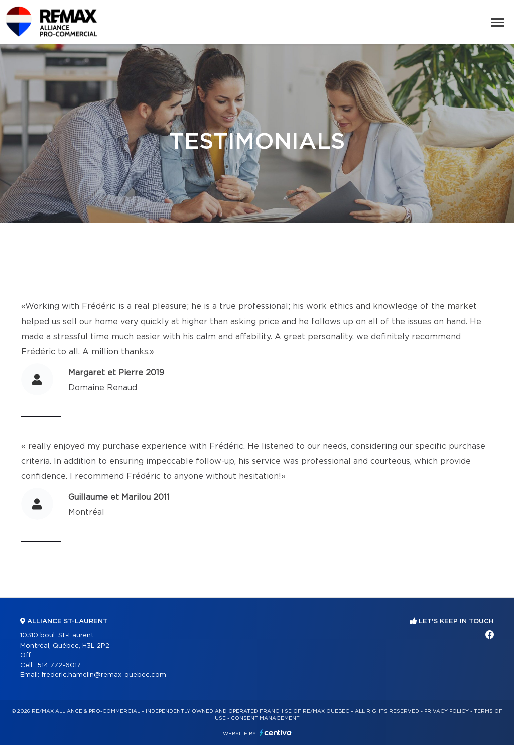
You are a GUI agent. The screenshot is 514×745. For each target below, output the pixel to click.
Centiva (276, 732)
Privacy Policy (446, 711)
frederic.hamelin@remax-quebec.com (103, 675)
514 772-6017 (59, 665)
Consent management (265, 718)
